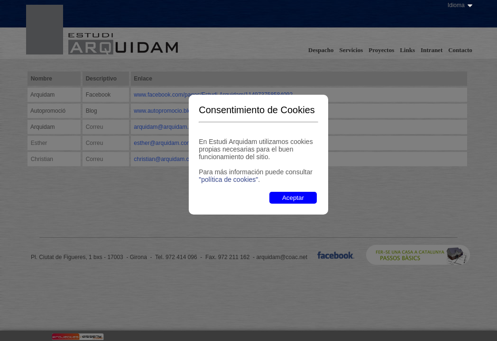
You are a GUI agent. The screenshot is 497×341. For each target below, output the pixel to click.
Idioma (456, 5)
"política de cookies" (228, 179)
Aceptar (293, 197)
